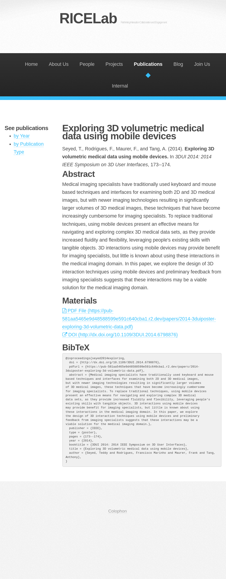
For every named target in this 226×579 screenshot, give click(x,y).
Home (31, 64)
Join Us (202, 64)
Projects (114, 64)
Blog (178, 64)
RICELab (113, 18)
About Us (59, 64)
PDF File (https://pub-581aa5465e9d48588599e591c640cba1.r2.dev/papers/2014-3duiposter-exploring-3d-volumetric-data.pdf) (139, 318)
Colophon (117, 511)
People (86, 64)
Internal (120, 86)
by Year (22, 136)
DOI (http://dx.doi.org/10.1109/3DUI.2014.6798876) (120, 334)
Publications (148, 64)
